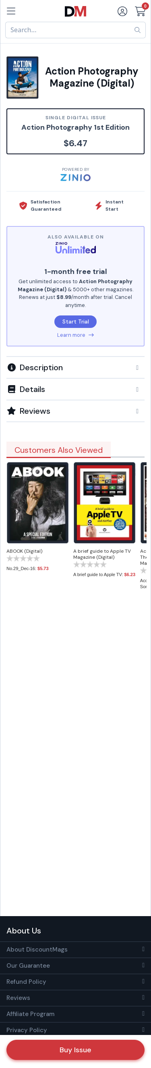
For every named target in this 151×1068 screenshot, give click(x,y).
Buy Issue (75, 1050)
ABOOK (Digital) (24, 551)
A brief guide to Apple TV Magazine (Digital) (102, 554)
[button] (75, 367)
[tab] (75, 367)
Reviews (18, 998)
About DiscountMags (37, 950)
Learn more (75, 335)
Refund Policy (26, 982)
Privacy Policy (26, 1030)
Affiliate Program (30, 1014)
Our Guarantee (28, 966)
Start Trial (75, 321)
